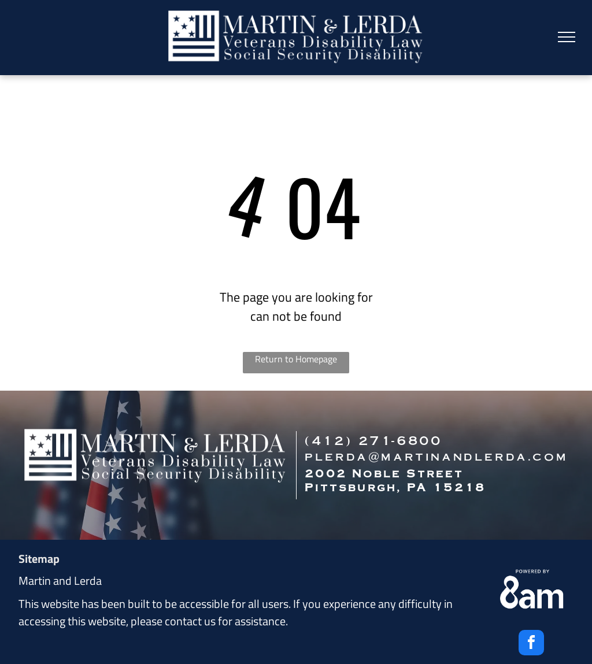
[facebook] (531, 644)
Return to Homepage (296, 359)
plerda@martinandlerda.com (436, 455)
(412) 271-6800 (373, 440)
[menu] (567, 37)
